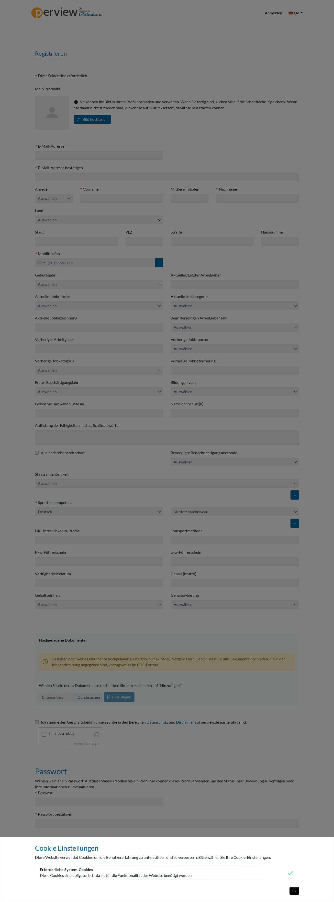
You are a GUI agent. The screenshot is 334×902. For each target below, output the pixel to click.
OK (294, 891)
